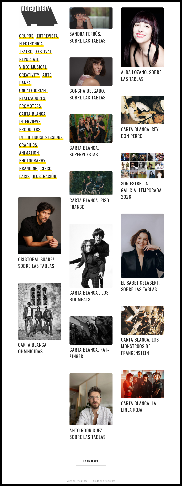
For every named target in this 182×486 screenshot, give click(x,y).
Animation (29, 152)
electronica (31, 43)
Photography (32, 160)
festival (44, 51)
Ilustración (44, 176)
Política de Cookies (104, 481)
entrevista (47, 35)
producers (30, 129)
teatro (26, 51)
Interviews (30, 121)
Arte (46, 74)
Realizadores (32, 98)
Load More (90, 461)
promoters (30, 106)
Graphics (28, 145)
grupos (26, 35)
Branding (28, 168)
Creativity (29, 74)
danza (25, 82)
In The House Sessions (41, 137)
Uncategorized (33, 90)
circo (46, 168)
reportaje (29, 59)
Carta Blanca (32, 113)
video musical (33, 67)
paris (24, 176)
